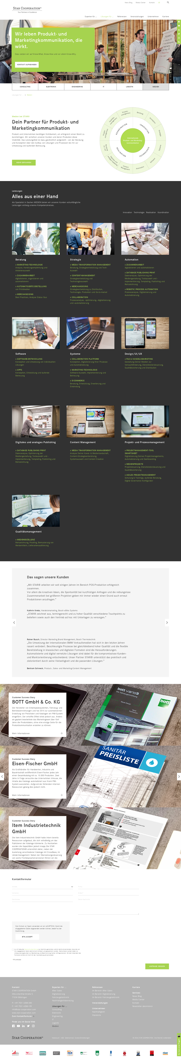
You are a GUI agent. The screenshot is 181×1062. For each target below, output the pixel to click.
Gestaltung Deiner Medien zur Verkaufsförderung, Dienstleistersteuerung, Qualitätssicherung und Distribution (144, 365)
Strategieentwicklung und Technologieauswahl (82, 278)
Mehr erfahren (23, 162)
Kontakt (152, 2)
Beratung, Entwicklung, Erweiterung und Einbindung (87, 384)
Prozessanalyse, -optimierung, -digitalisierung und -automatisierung (90, 300)
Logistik (129, 87)
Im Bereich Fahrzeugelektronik (105, 997)
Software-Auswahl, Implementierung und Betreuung (88, 373)
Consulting (25, 87)
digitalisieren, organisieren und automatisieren (29, 278)
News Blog (128, 2)
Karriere (165, 17)
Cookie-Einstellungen (82, 1038)
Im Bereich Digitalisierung (103, 994)
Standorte (96, 1015)
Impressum (56, 1038)
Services (136, 993)
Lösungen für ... (107, 17)
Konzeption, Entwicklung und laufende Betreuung (32, 373)
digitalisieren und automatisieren (139, 268)
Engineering (77, 87)
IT (103, 87)
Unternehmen (153, 17)
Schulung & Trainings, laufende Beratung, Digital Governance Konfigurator (143, 478)
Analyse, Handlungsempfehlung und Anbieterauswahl (31, 268)
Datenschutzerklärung (31, 949)
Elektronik (51, 87)
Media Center (141, 2)
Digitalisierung (58, 994)
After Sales (57, 991)
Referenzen (122, 17)
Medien (156, 87)
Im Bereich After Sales (102, 991)
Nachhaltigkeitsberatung (63, 1001)
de (159, 2)
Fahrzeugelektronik (60, 997)
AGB (62, 1038)
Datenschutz (69, 1038)
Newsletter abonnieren (142, 1006)
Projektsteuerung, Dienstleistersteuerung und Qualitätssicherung (145, 467)
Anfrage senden (157, 966)
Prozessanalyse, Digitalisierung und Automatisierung (141, 292)
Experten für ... (91, 17)
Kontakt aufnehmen (27, 65)
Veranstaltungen (137, 17)
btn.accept (27, 937)
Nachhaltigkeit (98, 1012)
